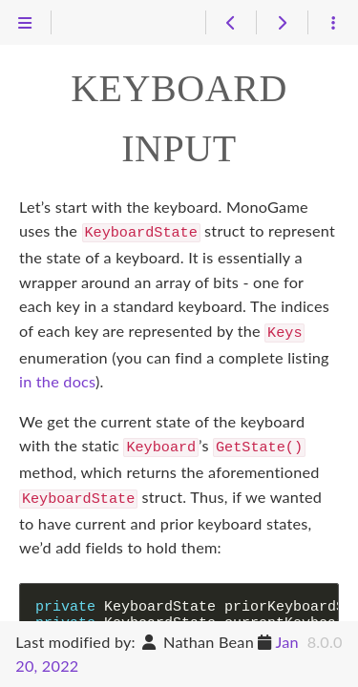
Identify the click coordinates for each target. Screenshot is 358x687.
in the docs (57, 377)
